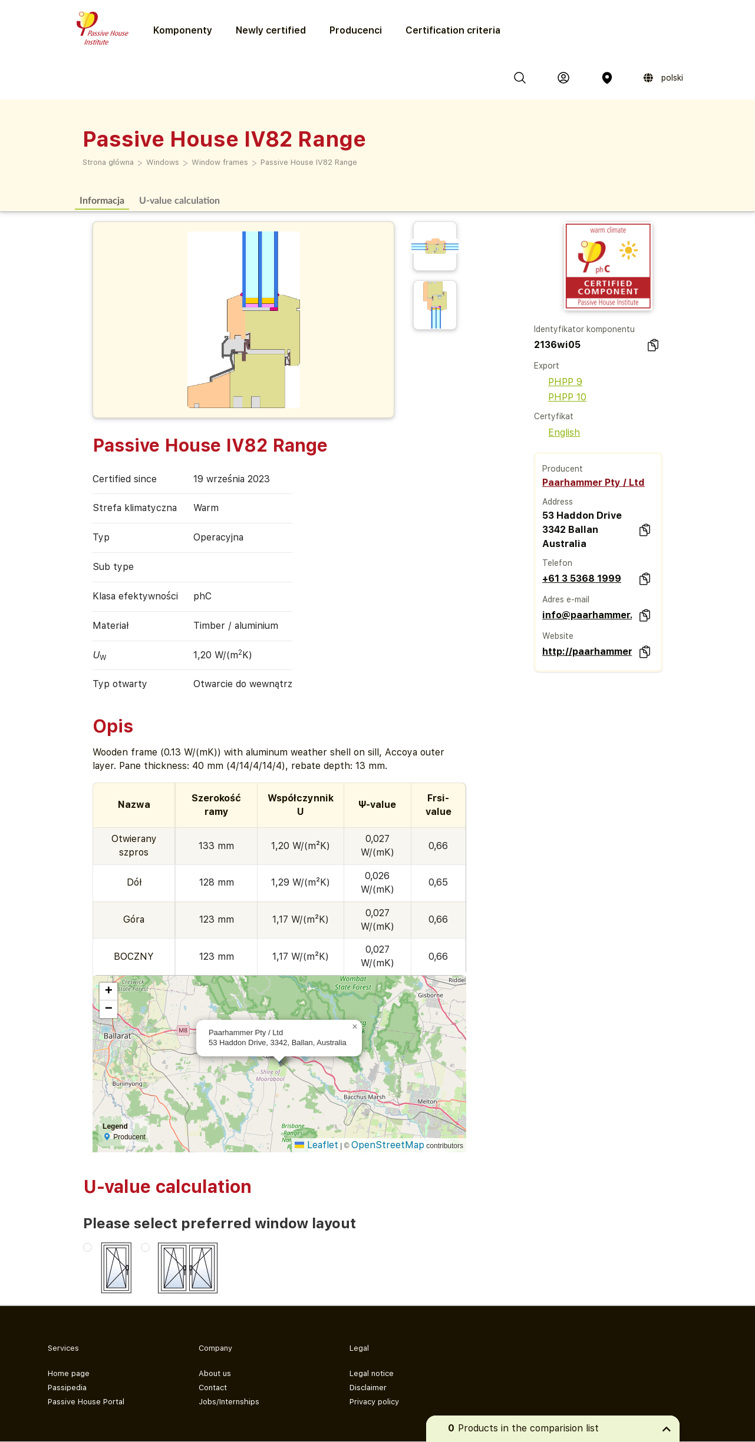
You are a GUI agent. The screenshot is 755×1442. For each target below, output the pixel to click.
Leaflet (316, 1145)
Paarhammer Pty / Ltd (593, 482)
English (557, 432)
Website (557, 636)
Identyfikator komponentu (584, 329)
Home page (69, 1373)
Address (557, 501)
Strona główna (108, 162)
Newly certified (271, 30)
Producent (562, 468)
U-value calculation (179, 199)
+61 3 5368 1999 (581, 578)
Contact (213, 1387)
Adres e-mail (565, 599)
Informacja (102, 199)
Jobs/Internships (229, 1401)
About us (215, 1373)
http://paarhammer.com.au (587, 651)
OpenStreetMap (387, 1145)
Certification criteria (452, 30)
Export (546, 365)
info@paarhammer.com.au (587, 615)
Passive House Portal (86, 1401)
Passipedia (67, 1387)
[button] (355, 1027)
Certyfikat (553, 416)
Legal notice (372, 1373)
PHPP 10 (560, 397)
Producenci (355, 30)
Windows (162, 162)
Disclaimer (368, 1387)
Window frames (220, 162)
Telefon (557, 563)
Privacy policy (374, 1401)
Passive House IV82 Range (309, 162)
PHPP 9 (558, 381)
